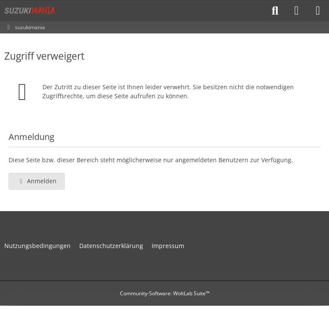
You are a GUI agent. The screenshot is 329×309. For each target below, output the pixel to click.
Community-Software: (164, 293)
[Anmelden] (296, 10)
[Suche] (275, 10)
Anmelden (37, 181)
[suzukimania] (30, 10)
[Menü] (317, 10)
